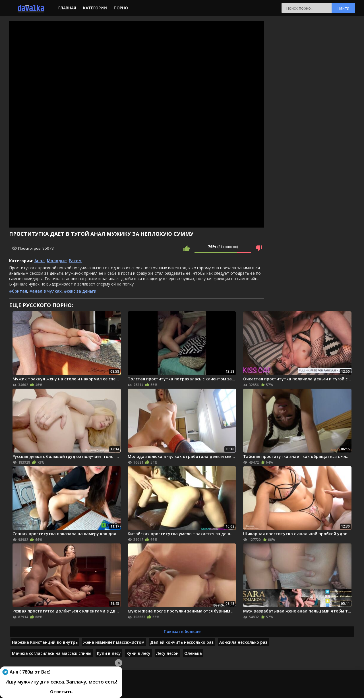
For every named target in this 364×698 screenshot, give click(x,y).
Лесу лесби (167, 653)
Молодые (57, 260)
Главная (67, 8)
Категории (95, 8)
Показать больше (182, 631)
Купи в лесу (109, 653)
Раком (75, 260)
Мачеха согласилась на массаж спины (51, 653)
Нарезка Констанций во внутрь (45, 642)
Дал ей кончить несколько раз (182, 642)
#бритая (18, 291)
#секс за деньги (80, 291)
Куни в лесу (138, 653)
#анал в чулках (45, 291)
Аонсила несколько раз (243, 642)
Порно (121, 8)
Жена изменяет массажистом (113, 642)
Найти (343, 8)
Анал (39, 260)
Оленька (193, 653)
